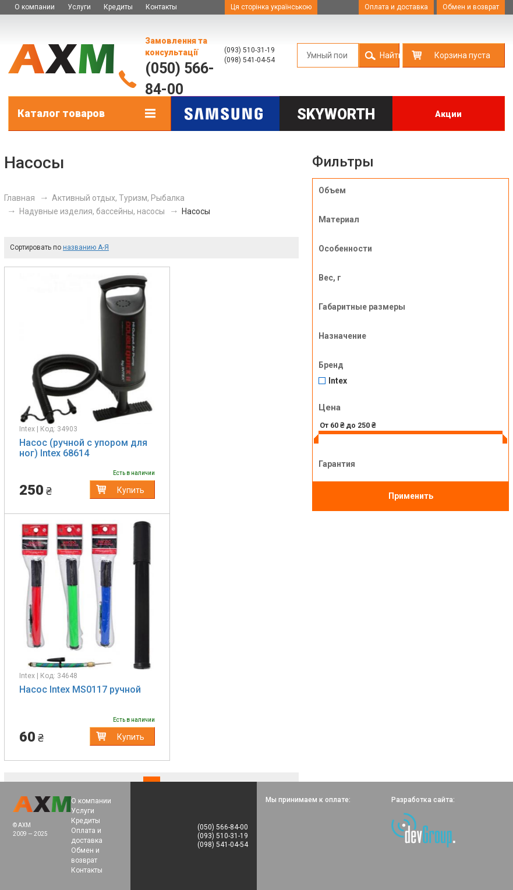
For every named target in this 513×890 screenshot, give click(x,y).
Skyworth (336, 114)
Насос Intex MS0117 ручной (80, 689)
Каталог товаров (61, 113)
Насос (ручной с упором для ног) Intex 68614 (83, 448)
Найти (389, 55)
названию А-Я (86, 247)
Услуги (79, 7)
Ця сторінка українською (271, 7)
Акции (448, 114)
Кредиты (118, 7)
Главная (19, 198)
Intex (337, 381)
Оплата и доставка (396, 7)
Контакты (161, 7)
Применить (410, 496)
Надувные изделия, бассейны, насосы (92, 211)
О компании (35, 7)
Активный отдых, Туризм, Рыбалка (118, 198)
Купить (130, 490)
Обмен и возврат (471, 7)
